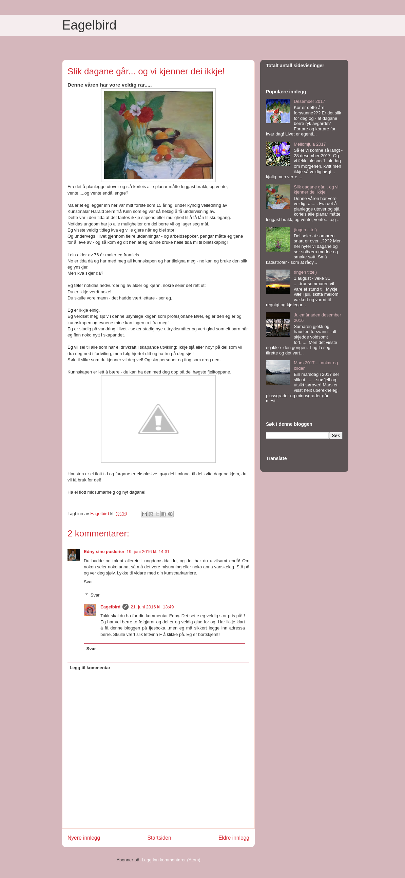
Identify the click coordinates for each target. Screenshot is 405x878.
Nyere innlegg (84, 838)
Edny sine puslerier (104, 551)
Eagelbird (89, 25)
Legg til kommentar (90, 667)
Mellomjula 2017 (310, 144)
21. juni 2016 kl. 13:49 (152, 606)
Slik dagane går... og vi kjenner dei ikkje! (316, 189)
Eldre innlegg (233, 838)
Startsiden (159, 838)
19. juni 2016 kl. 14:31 (148, 551)
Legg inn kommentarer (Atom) (171, 859)
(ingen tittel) (305, 229)
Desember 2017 (309, 101)
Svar (88, 581)
